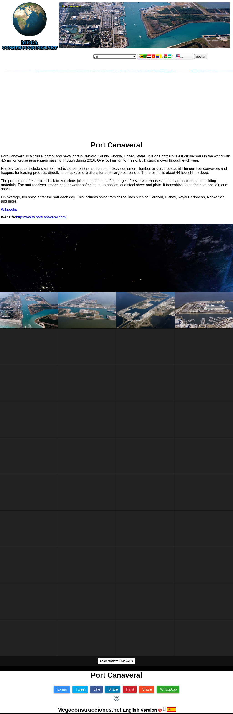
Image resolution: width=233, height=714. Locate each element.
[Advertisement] (116, 104)
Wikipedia (9, 209)
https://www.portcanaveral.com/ (41, 217)
